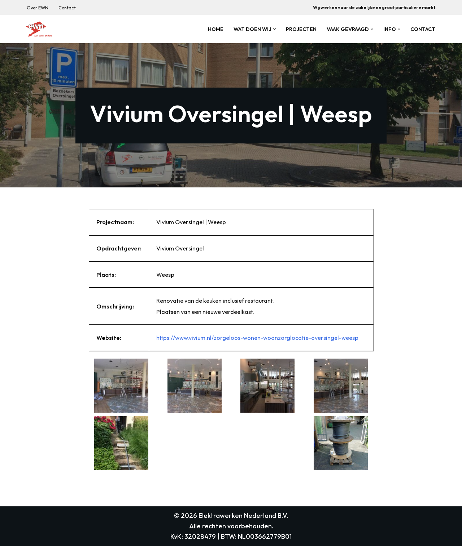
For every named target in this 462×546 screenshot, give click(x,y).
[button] (274, 29)
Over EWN (37, 7)
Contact (67, 7)
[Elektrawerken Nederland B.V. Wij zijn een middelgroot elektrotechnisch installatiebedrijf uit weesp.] (38, 29)
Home (215, 29)
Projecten (301, 29)
